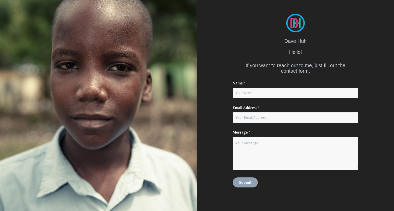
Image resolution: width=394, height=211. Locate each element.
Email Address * (246, 108)
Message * (241, 132)
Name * (239, 83)
